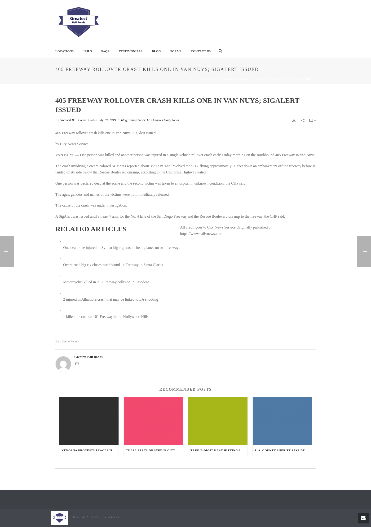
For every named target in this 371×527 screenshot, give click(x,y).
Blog (156, 51)
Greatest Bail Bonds (73, 120)
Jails (87, 51)
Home (190, 79)
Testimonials (130, 51)
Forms (175, 51)
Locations (64, 51)
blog (200, 79)
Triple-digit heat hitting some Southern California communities (218, 450)
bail (58, 341)
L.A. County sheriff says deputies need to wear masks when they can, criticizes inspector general (283, 450)
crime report (70, 341)
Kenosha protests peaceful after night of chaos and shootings (90, 450)
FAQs (105, 51)
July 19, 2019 (107, 120)
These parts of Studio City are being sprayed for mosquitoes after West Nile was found (154, 450)
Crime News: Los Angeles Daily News (154, 120)
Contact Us (201, 51)
